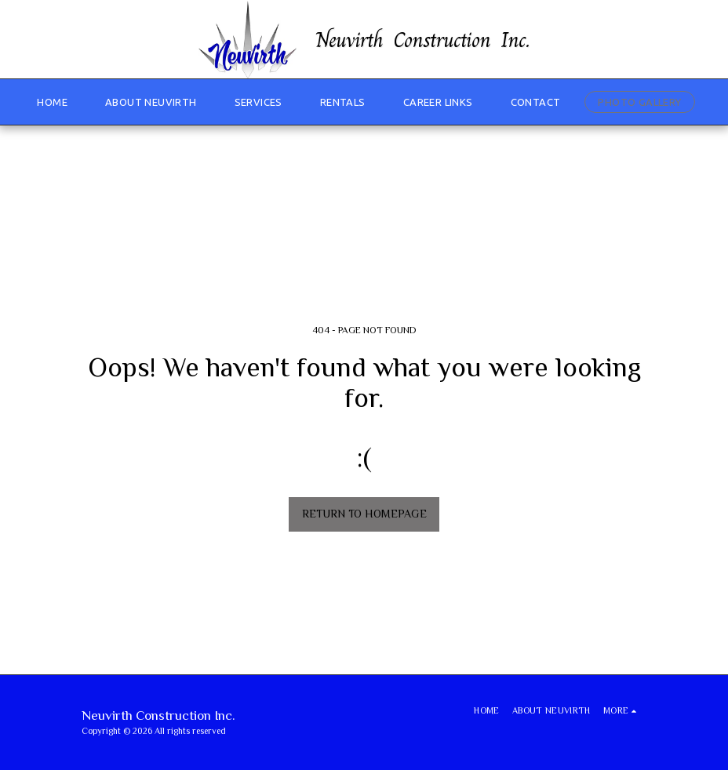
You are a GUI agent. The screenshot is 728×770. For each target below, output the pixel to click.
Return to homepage (364, 513)
